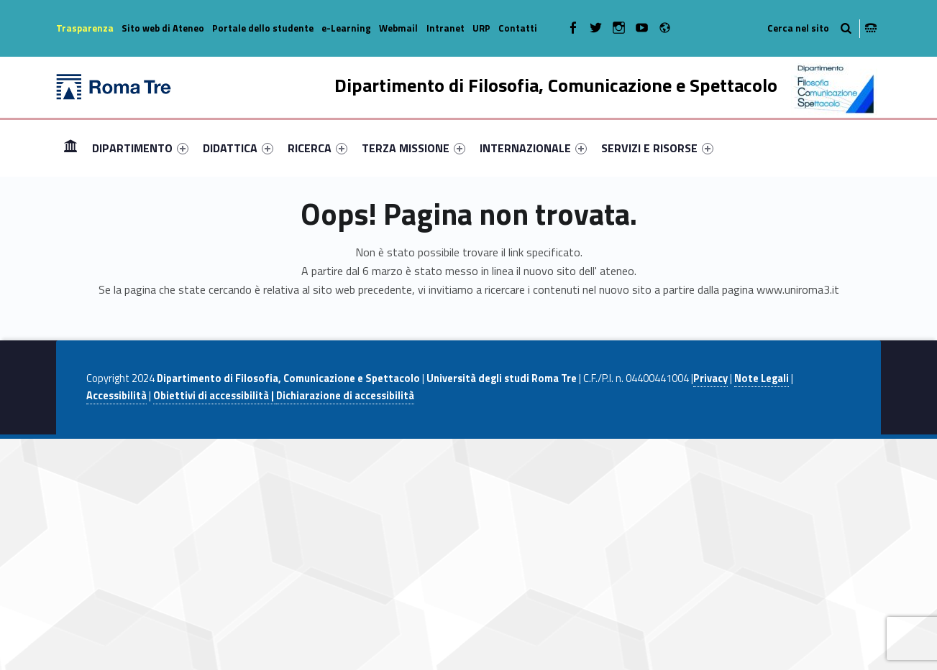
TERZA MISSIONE (413, 148)
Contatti (517, 28)
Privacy (710, 378)
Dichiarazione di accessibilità (345, 396)
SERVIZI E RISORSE (657, 148)
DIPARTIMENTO (140, 148)
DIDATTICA (238, 148)
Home (70, 147)
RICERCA (317, 148)
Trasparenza (85, 28)
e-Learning (346, 28)
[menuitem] (70, 148)
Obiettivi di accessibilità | (214, 396)
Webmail (398, 28)
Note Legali (761, 378)
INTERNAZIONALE (533, 148)
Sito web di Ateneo (163, 28)
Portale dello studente (263, 28)
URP (481, 28)
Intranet (445, 28)
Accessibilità (116, 396)
